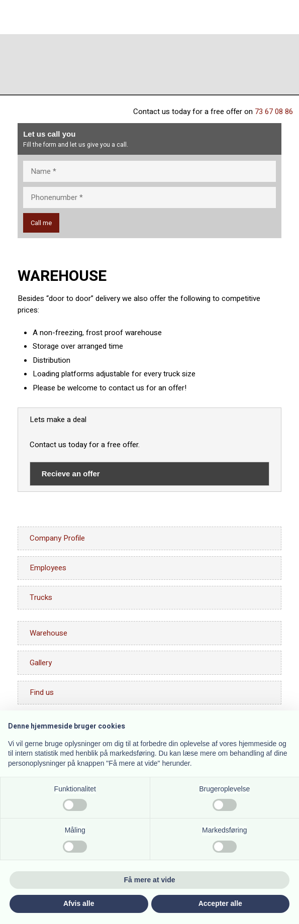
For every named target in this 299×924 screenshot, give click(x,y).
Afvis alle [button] (78, 903)
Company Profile (57, 538)
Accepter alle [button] (220, 903)
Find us (42, 692)
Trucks (41, 597)
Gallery (41, 662)
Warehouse (48, 633)
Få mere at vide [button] (149, 880)
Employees (48, 567)
